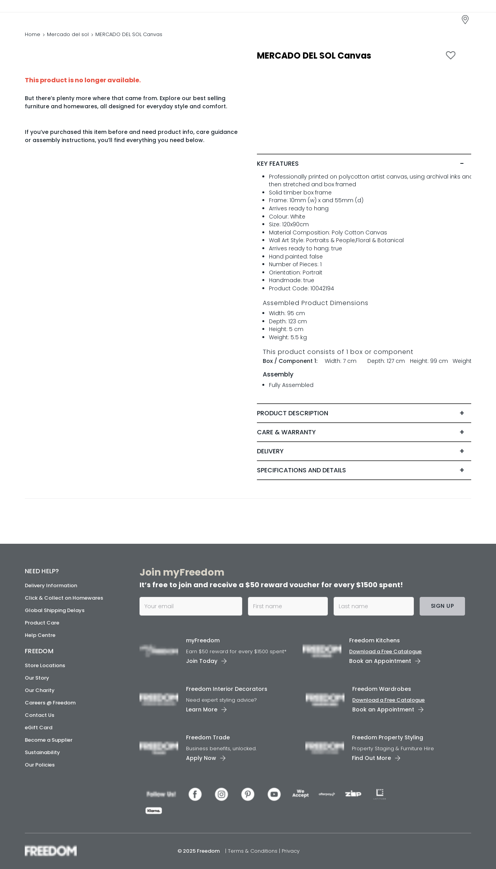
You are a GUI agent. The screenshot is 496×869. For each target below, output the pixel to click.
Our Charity (40, 690)
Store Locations (45, 665)
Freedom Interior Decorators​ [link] (226, 689)
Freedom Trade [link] (208, 737)
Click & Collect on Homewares (64, 598)
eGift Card (38, 727)
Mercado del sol (68, 36)
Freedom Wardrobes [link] (381, 689)
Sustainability (42, 752)
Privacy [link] (291, 851)
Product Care (42, 622)
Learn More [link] (201, 709)
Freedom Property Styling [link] (387, 737)
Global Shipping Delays (54, 610)
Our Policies (40, 764)
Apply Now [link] (201, 758)
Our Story (37, 678)
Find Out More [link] (371, 758)
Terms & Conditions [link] (253, 851)
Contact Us (39, 715)
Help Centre (40, 635)
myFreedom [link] (203, 640)
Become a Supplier (48, 740)
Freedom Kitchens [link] (374, 640)
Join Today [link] (201, 661)
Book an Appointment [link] (380, 661)
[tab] (364, 166)
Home (32, 36)
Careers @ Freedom (50, 702)
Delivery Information (51, 585)
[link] (59, 18)
